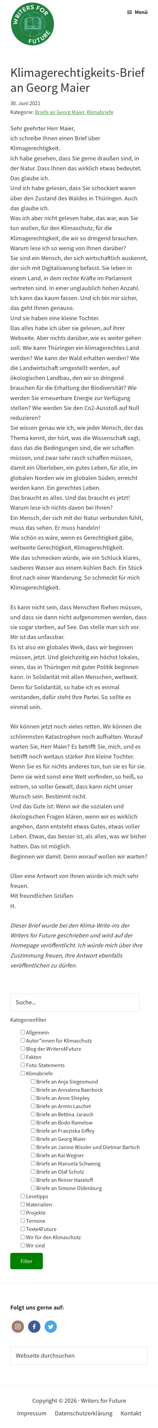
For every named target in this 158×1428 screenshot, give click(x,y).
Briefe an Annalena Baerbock (67, 1089)
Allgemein (35, 1032)
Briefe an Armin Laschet (61, 1106)
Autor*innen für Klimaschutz (56, 1040)
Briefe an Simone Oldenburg (66, 1188)
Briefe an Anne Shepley (60, 1097)
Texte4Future (39, 1229)
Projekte (33, 1212)
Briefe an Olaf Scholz (57, 1171)
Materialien (36, 1204)
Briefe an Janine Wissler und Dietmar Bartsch (85, 1147)
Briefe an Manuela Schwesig (65, 1163)
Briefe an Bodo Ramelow (62, 1122)
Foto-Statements (43, 1065)
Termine (33, 1220)
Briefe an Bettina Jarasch (62, 1114)
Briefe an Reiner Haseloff (62, 1179)
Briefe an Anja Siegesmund (64, 1081)
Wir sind (33, 1245)
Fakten (31, 1057)
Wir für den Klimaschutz (51, 1237)
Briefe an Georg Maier (59, 112)
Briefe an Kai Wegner (57, 1155)
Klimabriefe (100, 112)
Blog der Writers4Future (51, 1048)
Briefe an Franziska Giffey (62, 1130)
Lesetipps (34, 1196)
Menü (141, 12)
